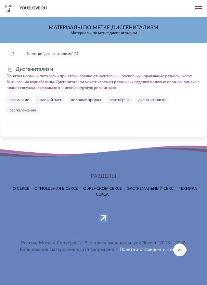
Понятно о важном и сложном (153, 249)
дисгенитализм (151, 100)
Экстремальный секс (150, 188)
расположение (22, 110)
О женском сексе (102, 188)
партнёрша (120, 100)
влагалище (19, 100)
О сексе (21, 188)
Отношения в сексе (56, 188)
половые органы (86, 100)
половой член (49, 100)
